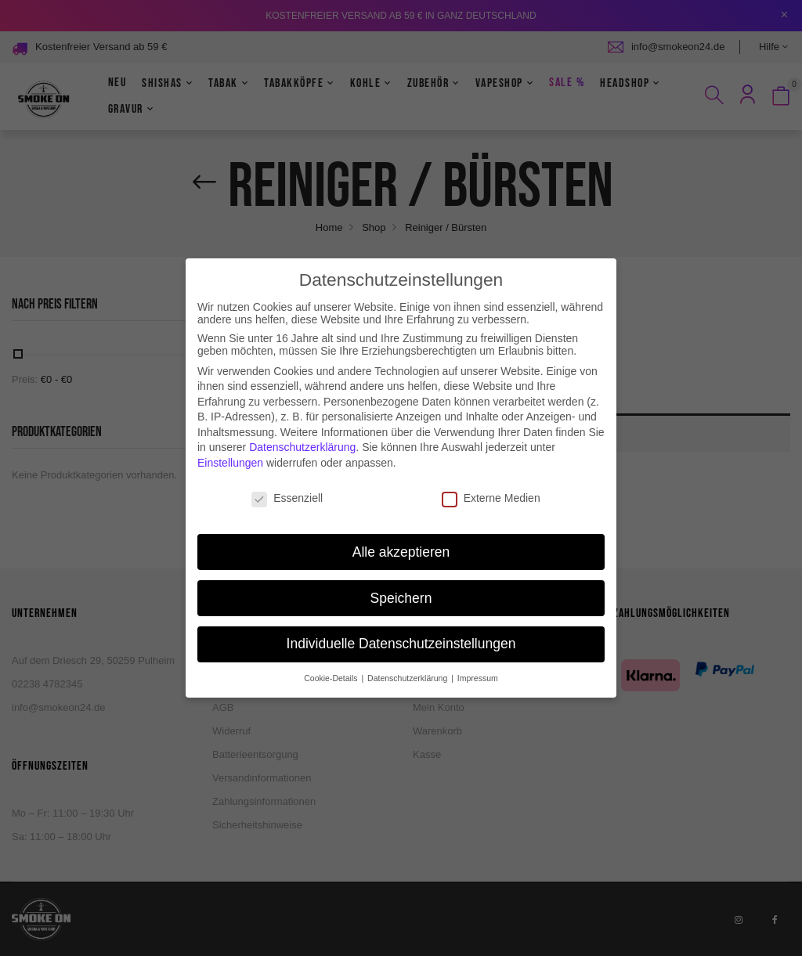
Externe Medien (491, 483)
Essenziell (287, 483)
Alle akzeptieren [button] (401, 536)
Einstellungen (230, 448)
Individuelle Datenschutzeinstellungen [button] (401, 629)
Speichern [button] (401, 582)
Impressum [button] (477, 663)
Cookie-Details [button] (331, 663)
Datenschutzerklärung (302, 432)
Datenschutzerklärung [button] (408, 663)
